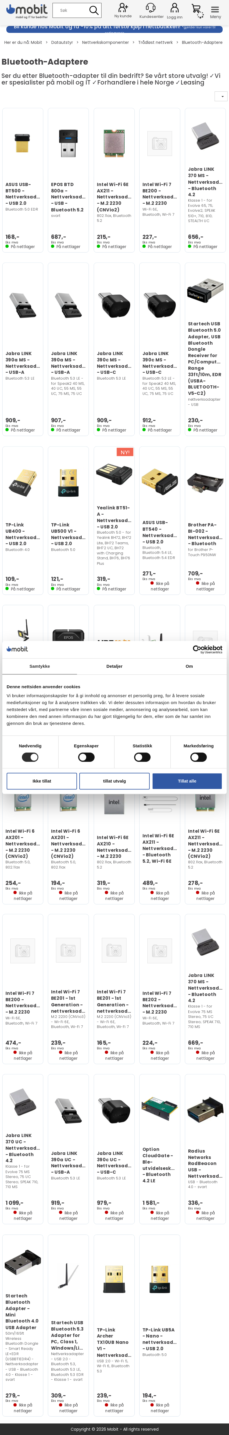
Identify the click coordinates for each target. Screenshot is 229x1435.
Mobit (36, 42)
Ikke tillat (42, 781)
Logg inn (174, 8)
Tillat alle (187, 781)
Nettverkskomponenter (105, 42)
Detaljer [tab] (114, 666)
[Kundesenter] (150, 7)
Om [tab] (189, 666)
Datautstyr (62, 42)
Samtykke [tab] (39, 666)
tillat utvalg (114, 781)
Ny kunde (123, 16)
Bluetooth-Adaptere (202, 42)
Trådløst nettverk (155, 42)
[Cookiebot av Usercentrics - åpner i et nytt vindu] (197, 649)
